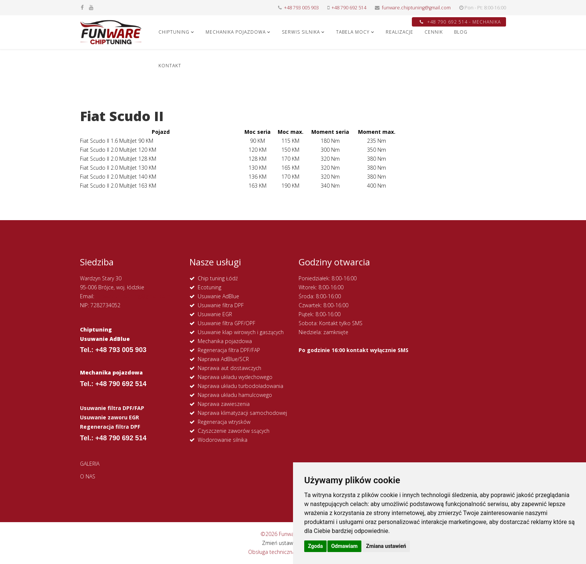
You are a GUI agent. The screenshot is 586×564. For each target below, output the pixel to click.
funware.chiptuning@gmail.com (416, 7)
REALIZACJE (399, 32)
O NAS (87, 476)
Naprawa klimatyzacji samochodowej (242, 412)
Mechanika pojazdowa (225, 341)
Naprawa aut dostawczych (229, 368)
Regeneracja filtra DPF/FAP (229, 350)
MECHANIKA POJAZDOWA (236, 32)
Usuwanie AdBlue (218, 296)
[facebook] (82, 7)
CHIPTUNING (173, 32)
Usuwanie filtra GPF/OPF (226, 323)
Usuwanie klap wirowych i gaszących (241, 332)
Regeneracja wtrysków (224, 421)
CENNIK (434, 32)
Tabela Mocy (353, 32)
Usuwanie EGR (215, 314)
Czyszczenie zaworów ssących (233, 430)
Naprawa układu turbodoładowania (240, 385)
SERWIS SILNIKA (301, 32)
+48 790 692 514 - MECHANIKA (460, 22)
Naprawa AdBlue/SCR (223, 359)
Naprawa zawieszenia (224, 403)
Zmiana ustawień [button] (386, 546)
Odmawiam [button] (344, 546)
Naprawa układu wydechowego (235, 376)
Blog (461, 32)
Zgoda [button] (315, 546)
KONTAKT (169, 65)
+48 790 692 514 (348, 7)
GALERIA (89, 463)
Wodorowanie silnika (222, 439)
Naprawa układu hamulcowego (235, 394)
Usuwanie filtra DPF (221, 305)
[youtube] (91, 7)
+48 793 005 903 (301, 7)
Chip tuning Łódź (218, 278)
